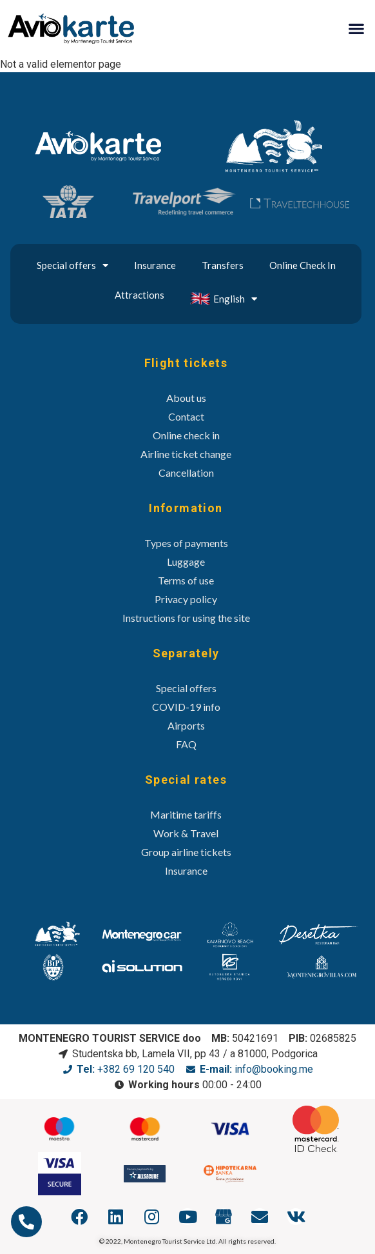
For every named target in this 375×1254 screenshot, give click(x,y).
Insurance (155, 265)
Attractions (139, 295)
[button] (356, 28)
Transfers (223, 265)
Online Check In (302, 265)
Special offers (72, 265)
